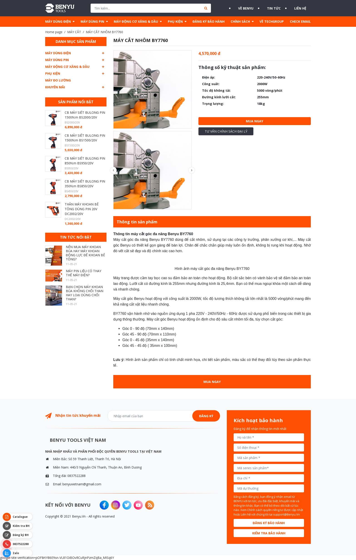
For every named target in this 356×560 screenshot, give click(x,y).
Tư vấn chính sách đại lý (226, 131)
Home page (53, 32)
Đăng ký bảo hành (269, 523)
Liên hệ (304, 8)
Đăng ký (206, 416)
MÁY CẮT (74, 32)
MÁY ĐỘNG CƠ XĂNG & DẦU (136, 21)
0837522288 (76, 476)
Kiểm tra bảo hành (268, 533)
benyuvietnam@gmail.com (81, 484)
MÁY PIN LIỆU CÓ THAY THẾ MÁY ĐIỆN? (83, 273)
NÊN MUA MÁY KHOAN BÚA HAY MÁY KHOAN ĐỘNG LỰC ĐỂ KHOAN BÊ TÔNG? (85, 253)
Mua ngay (254, 121)
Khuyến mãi (55, 87)
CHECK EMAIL (300, 21)
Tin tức (272, 8)
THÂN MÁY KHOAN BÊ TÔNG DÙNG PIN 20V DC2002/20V (82, 209)
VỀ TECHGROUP (272, 21)
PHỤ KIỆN (175, 21)
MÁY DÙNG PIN (92, 21)
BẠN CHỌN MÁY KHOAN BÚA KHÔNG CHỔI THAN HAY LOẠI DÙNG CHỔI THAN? (84, 293)
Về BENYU (238, 8)
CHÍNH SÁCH (240, 21)
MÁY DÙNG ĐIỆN (58, 21)
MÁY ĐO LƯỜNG (58, 80)
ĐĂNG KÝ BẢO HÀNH (209, 21)
